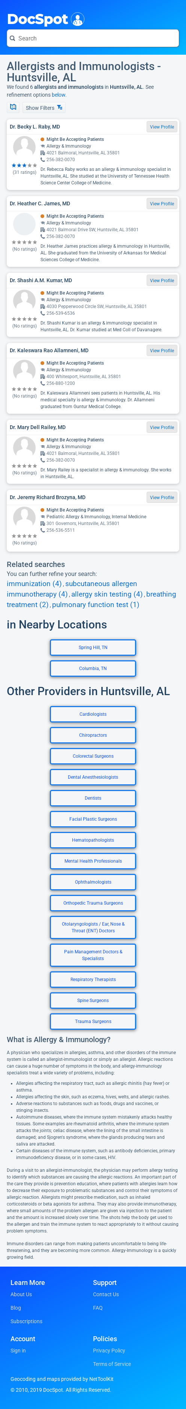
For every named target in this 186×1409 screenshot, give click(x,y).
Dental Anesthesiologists (93, 777)
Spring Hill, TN (93, 647)
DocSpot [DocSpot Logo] (44, 18)
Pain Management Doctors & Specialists (93, 955)
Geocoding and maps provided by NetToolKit (62, 1379)
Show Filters (44, 108)
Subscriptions (26, 1321)
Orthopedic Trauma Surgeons (93, 903)
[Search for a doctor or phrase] (93, 38)
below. (59, 95)
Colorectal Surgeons (93, 756)
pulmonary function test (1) (96, 605)
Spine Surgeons (93, 1000)
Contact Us (106, 1294)
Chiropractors (93, 735)
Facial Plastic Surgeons (93, 819)
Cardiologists (93, 714)
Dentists (93, 798)
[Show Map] (13, 107)
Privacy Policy (109, 1351)
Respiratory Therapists (93, 979)
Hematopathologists (93, 840)
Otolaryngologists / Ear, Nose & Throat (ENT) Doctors (93, 927)
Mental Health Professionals (93, 861)
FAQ (98, 1308)
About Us (21, 1294)
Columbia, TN (93, 668)
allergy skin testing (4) (107, 594)
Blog (15, 1308)
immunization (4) (34, 584)
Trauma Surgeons (93, 1021)
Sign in (18, 1351)
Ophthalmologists (93, 882)
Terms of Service (112, 1364)
